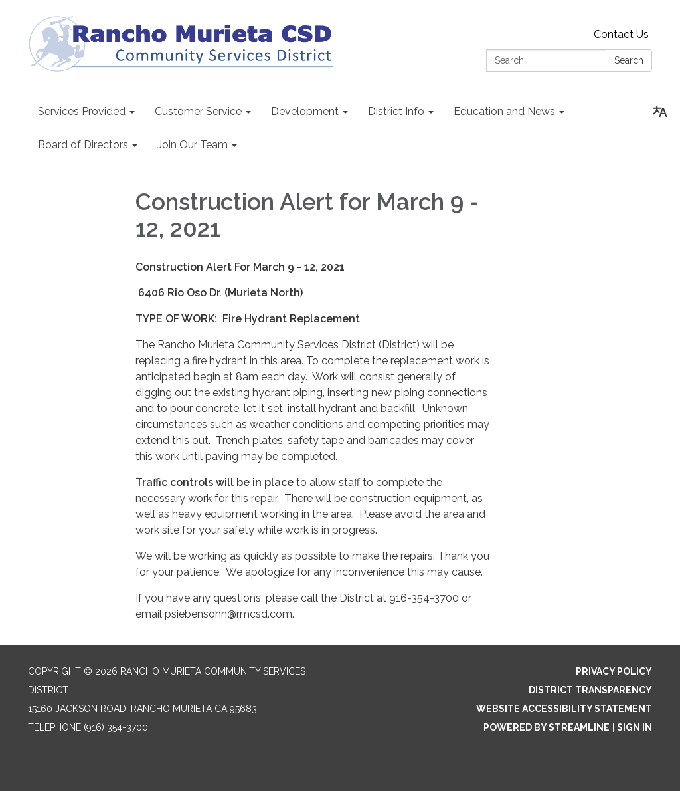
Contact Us (621, 34)
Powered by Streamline (546, 727)
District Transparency (590, 690)
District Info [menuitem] (396, 111)
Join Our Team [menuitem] (192, 144)
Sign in (634, 727)
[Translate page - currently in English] (660, 111)
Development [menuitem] (305, 111)
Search (628, 60)
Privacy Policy (614, 671)
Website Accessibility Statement (564, 708)
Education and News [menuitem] (504, 111)
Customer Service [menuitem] (198, 111)
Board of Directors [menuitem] (83, 144)
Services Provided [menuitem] (82, 111)
